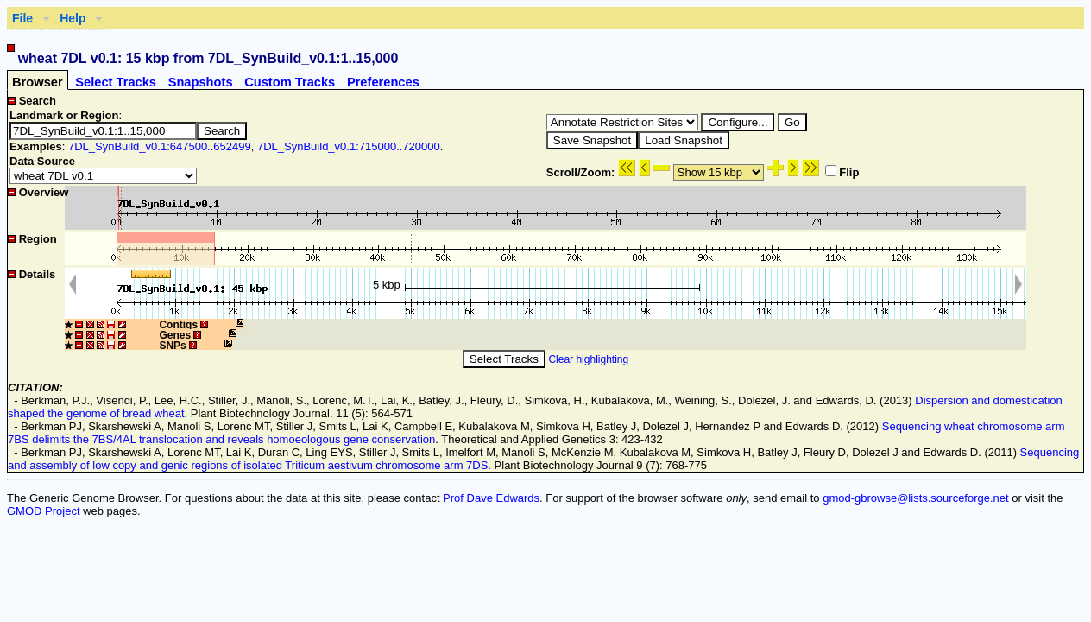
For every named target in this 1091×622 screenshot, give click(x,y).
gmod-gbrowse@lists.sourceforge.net (916, 498)
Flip (842, 172)
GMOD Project (43, 511)
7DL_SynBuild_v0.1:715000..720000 (348, 146)
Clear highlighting (588, 359)
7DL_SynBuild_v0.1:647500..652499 (159, 146)
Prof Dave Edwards (491, 498)
